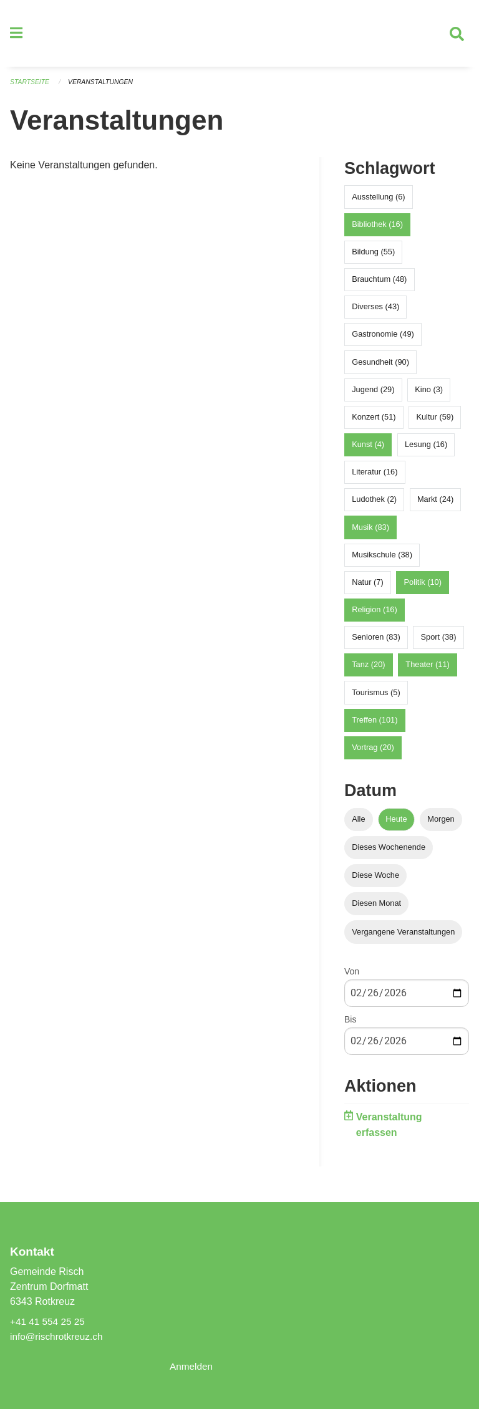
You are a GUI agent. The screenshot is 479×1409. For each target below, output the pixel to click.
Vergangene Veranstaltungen (403, 936)
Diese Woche (375, 880)
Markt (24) (435, 504)
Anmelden (192, 1366)
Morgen (440, 824)
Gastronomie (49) (383, 339)
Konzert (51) (373, 421)
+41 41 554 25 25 (49, 1321)
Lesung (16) (426, 449)
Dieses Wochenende (388, 852)
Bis (350, 1024)
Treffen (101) (374, 724)
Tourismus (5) (376, 697)
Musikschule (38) (382, 559)
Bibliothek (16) (377, 229)
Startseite (31, 87)
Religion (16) (374, 615)
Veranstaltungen (104, 87)
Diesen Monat (376, 908)
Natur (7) (368, 587)
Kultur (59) (434, 421)
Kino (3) (429, 394)
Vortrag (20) (373, 752)
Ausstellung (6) (378, 201)
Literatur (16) (374, 477)
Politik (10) (423, 587)
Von (351, 976)
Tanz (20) (368, 670)
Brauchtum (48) (379, 284)
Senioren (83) (376, 642)
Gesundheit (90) (380, 367)
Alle (358, 824)
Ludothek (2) (374, 504)
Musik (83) (370, 532)
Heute (396, 824)
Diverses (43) (375, 312)
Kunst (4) (368, 449)
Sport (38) (439, 642)
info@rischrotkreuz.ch (58, 1336)
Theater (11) (427, 670)
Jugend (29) (373, 394)
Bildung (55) (373, 256)
